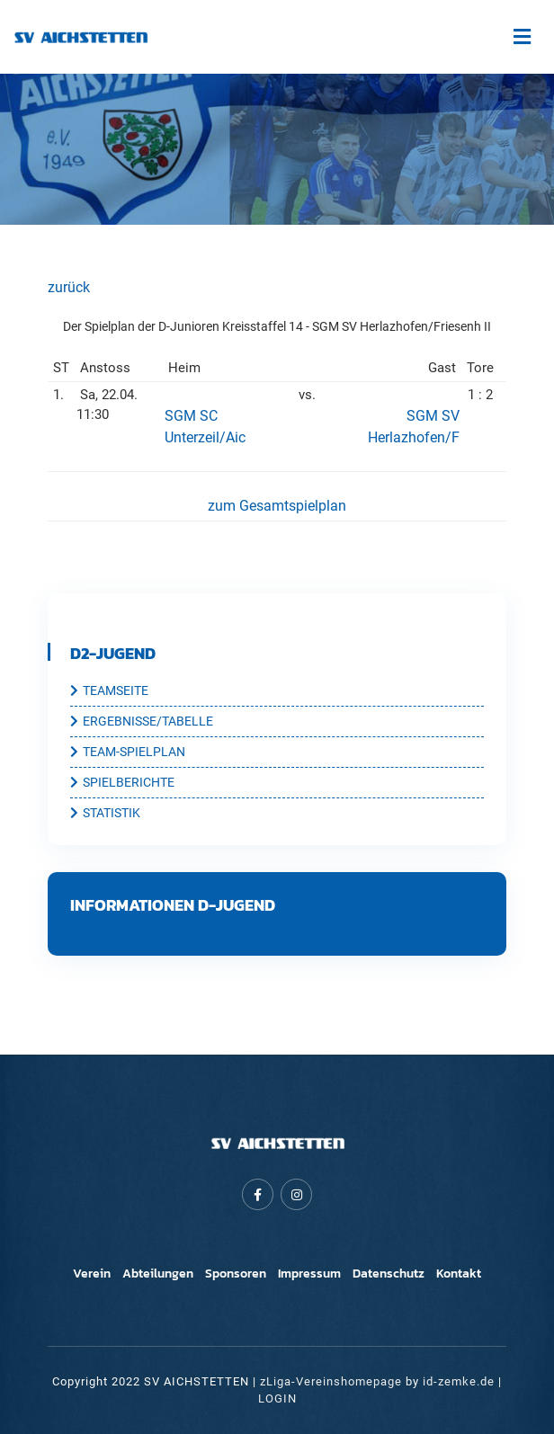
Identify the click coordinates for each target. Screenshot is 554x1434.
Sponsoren (235, 1273)
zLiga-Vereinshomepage (331, 1381)
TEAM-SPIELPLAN (127, 753)
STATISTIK (105, 814)
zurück (69, 287)
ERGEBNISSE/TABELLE (141, 722)
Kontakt (458, 1273)
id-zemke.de (459, 1381)
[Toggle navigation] (522, 37)
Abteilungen (157, 1273)
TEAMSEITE (109, 691)
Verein (92, 1273)
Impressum (309, 1273)
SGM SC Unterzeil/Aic (205, 426)
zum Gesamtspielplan (277, 505)
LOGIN (277, 1398)
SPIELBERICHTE (122, 783)
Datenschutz (388, 1273)
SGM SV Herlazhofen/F (414, 426)
